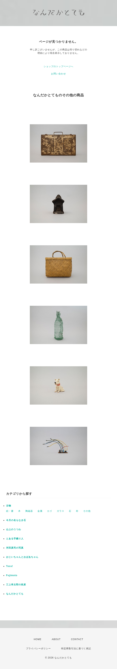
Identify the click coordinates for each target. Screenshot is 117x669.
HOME (37, 639)
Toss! (9, 566)
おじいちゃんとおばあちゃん (22, 557)
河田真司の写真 (15, 547)
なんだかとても (15, 593)
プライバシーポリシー (38, 648)
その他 (87, 511)
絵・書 (10, 511)
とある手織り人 (15, 538)
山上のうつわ (13, 529)
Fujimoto (11, 575)
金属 (39, 511)
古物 (8, 505)
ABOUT (56, 639)
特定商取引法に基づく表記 (76, 648)
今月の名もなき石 (16, 520)
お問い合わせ (58, 73)
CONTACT (77, 639)
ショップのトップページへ (58, 66)
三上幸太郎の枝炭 (16, 584)
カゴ (49, 511)
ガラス (60, 511)
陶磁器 (29, 511)
